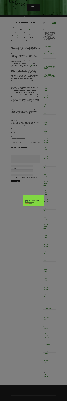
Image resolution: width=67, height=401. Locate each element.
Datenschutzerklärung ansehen (29, 202)
